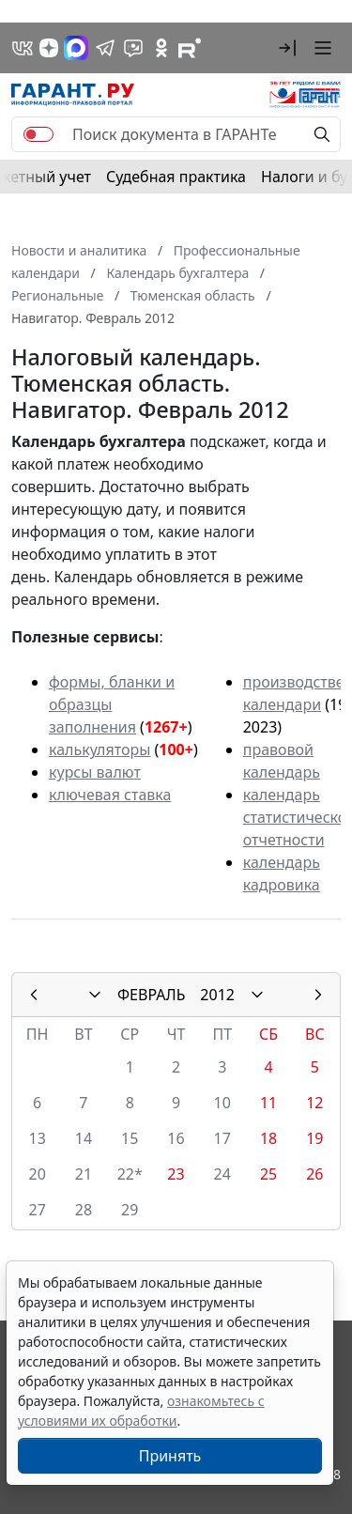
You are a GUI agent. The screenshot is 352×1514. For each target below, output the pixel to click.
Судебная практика (176, 176)
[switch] (38, 134)
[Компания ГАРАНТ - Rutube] (189, 48)
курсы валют (95, 772)
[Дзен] (48, 48)
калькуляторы (99, 749)
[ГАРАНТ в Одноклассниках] (161, 48)
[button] (287, 48)
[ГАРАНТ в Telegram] (105, 48)
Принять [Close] (170, 1455)
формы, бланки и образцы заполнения (112, 704)
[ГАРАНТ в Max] (76, 48)
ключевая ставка (110, 794)
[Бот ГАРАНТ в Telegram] (133, 48)
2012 (217, 994)
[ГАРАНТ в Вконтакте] (22, 48)
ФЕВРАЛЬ (151, 994)
